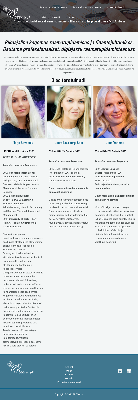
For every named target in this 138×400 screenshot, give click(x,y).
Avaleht (69, 367)
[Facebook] (120, 371)
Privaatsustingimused (69, 382)
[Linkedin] (129, 371)
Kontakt (69, 378)
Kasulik (69, 374)
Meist (69, 370)
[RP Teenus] (17, 12)
